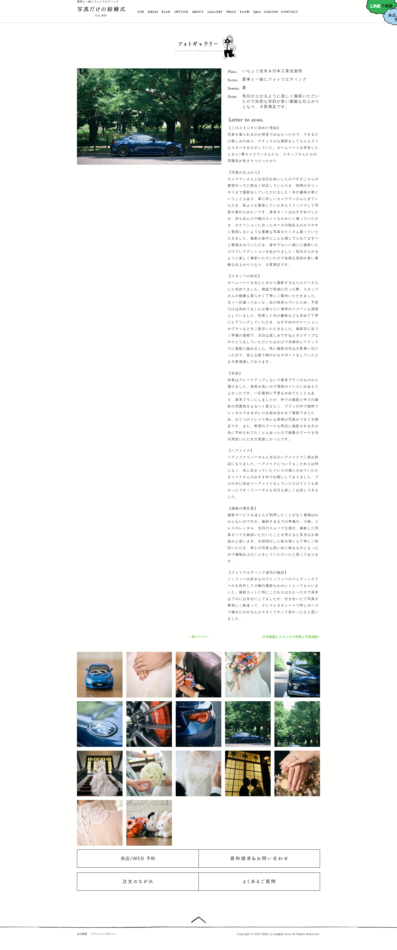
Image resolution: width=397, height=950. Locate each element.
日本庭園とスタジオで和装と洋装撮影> (291, 637)
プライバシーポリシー (103, 934)
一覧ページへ (198, 637)
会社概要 (82, 934)
